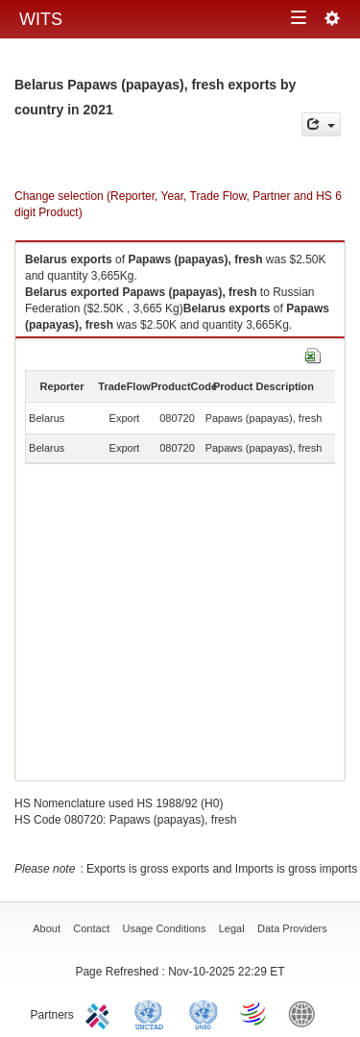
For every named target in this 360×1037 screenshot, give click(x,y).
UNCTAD (152, 1013)
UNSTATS (203, 1013)
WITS (40, 19)
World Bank (306, 1013)
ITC (101, 1013)
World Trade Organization (254, 1013)
